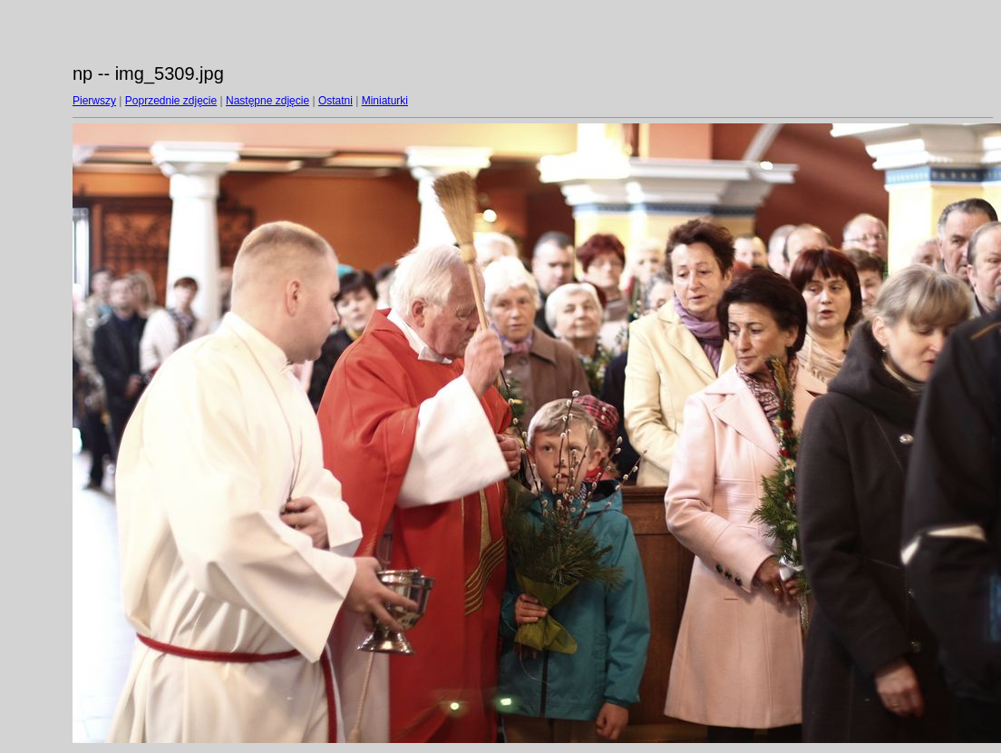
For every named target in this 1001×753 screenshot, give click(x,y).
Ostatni (335, 100)
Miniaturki (385, 100)
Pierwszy (94, 100)
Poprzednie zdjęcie (171, 100)
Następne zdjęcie (267, 100)
